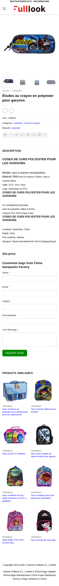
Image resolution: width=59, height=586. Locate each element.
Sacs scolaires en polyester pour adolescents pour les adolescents (15, 412)
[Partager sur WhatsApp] (5, 135)
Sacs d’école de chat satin (43, 540)
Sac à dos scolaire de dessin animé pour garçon (43, 455)
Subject (6, 301)
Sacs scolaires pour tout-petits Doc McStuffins (43, 496)
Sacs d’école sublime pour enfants (43, 410)
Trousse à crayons (31, 123)
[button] (4, 8)
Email (5, 287)
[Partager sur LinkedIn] (39, 135)
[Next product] (5, 110)
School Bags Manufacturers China (20, 575)
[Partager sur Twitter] (16, 135)
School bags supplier (45, 571)
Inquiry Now (15, 353)
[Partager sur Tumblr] (45, 135)
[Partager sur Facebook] (11, 135)
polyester (16, 128)
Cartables (16, 91)
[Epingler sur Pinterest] (28, 135)
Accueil (5, 91)
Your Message (9, 329)
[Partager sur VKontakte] (33, 135)
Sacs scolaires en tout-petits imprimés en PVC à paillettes (14, 498)
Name (5, 272)
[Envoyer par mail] (22, 135)
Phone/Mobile (9, 315)
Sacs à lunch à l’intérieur (14, 453)
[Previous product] (11, 110)
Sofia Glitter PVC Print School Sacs (12, 541)
